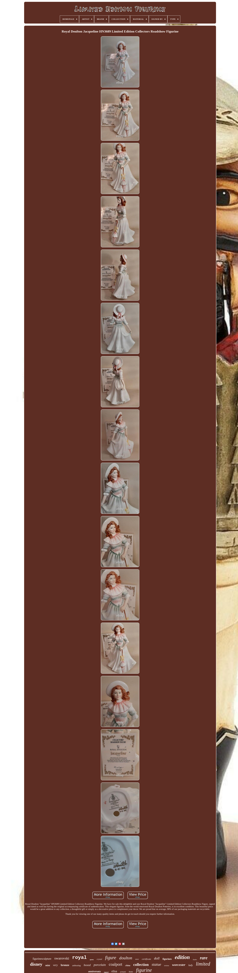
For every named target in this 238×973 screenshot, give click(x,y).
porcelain (100, 965)
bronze (65, 965)
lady (190, 965)
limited (203, 964)
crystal (99, 959)
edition (182, 957)
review (166, 965)
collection (141, 965)
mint (47, 965)
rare (203, 957)
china (127, 965)
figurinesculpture (42, 958)
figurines (167, 959)
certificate (146, 959)
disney (36, 964)
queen (92, 959)
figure (110, 957)
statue (156, 964)
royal (79, 957)
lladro (195, 959)
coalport (115, 964)
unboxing (76, 965)
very (55, 965)
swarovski (61, 958)
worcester (178, 965)
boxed (87, 965)
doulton (125, 958)
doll (157, 958)
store (137, 959)
